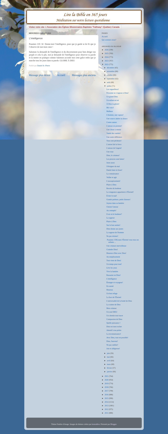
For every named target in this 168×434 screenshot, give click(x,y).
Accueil (61, 75)
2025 (107, 53)
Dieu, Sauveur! (112, 341)
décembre (111, 68)
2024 (107, 57)
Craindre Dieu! (112, 249)
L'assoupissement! (113, 181)
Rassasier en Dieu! (113, 275)
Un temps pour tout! (114, 264)
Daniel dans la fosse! (114, 170)
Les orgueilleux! (112, 89)
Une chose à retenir (113, 130)
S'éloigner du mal (113, 166)
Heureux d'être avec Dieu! (116, 253)
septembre (111, 79)
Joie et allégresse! (113, 348)
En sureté (110, 286)
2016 (107, 395)
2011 (107, 413)
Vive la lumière (112, 271)
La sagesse (110, 218)
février (109, 368)
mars (109, 364)
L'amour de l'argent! (114, 148)
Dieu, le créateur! (113, 155)
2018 (107, 387)
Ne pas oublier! (112, 345)
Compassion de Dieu (114, 319)
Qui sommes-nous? (109, 40)
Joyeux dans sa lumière (115, 203)
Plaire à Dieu (111, 185)
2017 (107, 391)
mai (108, 357)
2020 (107, 380)
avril (109, 361)
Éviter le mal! (111, 196)
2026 (107, 50)
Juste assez (110, 163)
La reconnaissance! (113, 334)
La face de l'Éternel (113, 297)
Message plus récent (39, 75)
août (109, 82)
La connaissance (112, 174)
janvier (110, 372)
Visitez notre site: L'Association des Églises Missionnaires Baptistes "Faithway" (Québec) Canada (74, 27)
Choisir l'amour (112, 207)
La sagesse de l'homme (115, 232)
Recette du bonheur (113, 188)
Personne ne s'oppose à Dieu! (117, 93)
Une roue (109, 152)
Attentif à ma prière (113, 330)
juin (108, 353)
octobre (110, 75)
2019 (107, 383)
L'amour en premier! (114, 126)
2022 (107, 64)
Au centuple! (111, 210)
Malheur (109, 111)
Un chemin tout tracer (114, 316)
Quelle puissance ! (113, 323)
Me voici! (110, 108)
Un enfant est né (112, 100)
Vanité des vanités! (113, 133)
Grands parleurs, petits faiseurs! (118, 199)
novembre (111, 71)
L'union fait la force (113, 144)
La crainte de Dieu (113, 305)
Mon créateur (111, 308)
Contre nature (111, 122)
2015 (107, 398)
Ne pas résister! (112, 236)
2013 (107, 406)
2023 (107, 61)
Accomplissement (113, 257)
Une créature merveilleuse (116, 246)
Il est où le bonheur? (114, 214)
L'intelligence (111, 279)
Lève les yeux (111, 268)
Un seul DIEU (111, 312)
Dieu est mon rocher (114, 327)
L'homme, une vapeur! (115, 115)
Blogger (113, 424)
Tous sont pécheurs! (114, 141)
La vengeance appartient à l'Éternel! (120, 192)
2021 (107, 376)
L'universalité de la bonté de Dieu (119, 301)
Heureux (109, 290)
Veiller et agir (111, 177)
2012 (107, 409)
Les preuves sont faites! (115, 159)
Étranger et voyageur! (114, 282)
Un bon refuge (111, 293)
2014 (107, 402)
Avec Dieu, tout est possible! (117, 337)
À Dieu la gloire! (112, 104)
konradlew (96, 424)
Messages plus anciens (84, 75)
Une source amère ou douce (116, 119)
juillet (109, 86)
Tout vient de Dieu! (113, 260)
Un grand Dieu (112, 97)
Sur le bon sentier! (113, 225)
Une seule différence (114, 137)
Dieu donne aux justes (114, 229)
